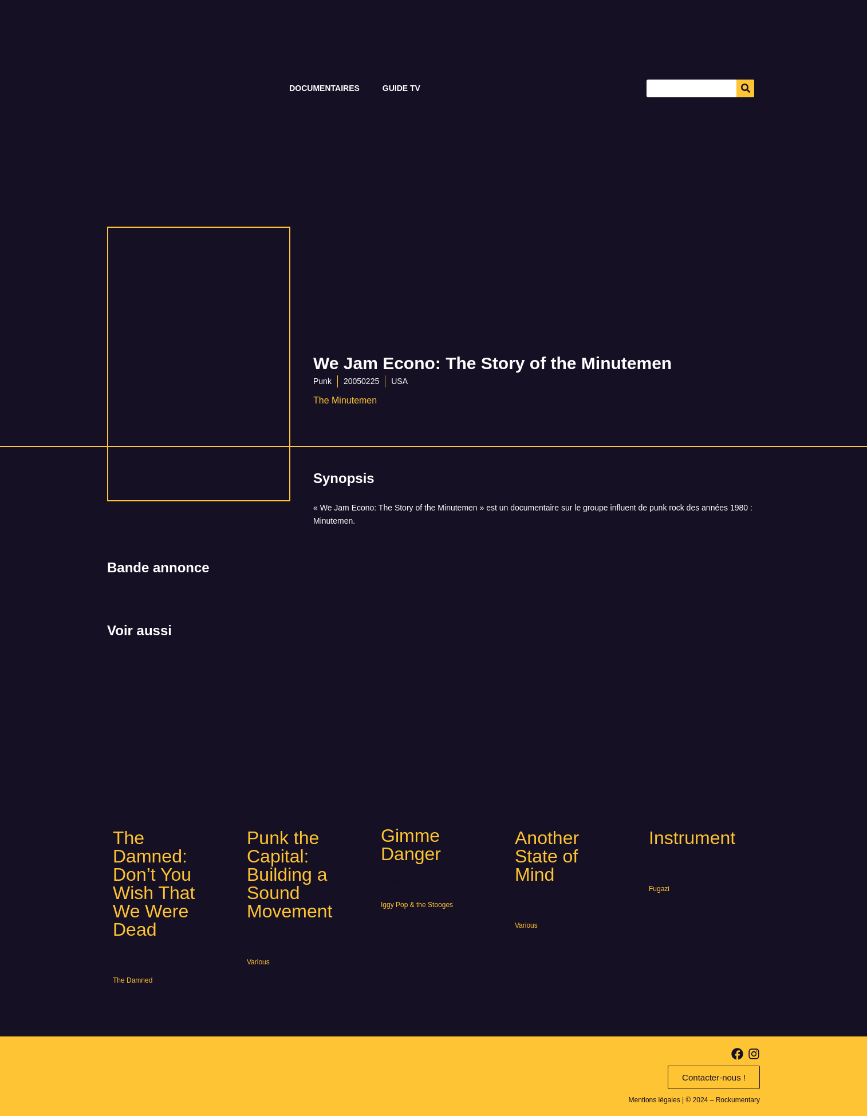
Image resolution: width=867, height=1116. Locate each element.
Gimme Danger (411, 844)
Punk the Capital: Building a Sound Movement (289, 874)
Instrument (692, 838)
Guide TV (401, 88)
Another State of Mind (547, 856)
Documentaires (324, 88)
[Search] (745, 88)
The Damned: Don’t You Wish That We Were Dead (154, 884)
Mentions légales (654, 1100)
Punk (322, 381)
